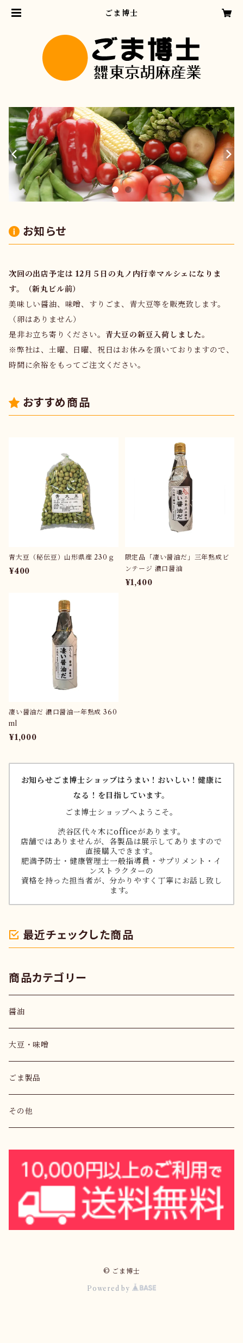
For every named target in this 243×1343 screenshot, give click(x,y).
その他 (21, 1111)
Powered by (121, 1288)
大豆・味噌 (29, 1045)
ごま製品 (25, 1078)
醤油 (17, 1011)
